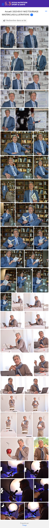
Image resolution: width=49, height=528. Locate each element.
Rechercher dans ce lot (16, 20)
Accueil (8, 11)
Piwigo (24, 525)
